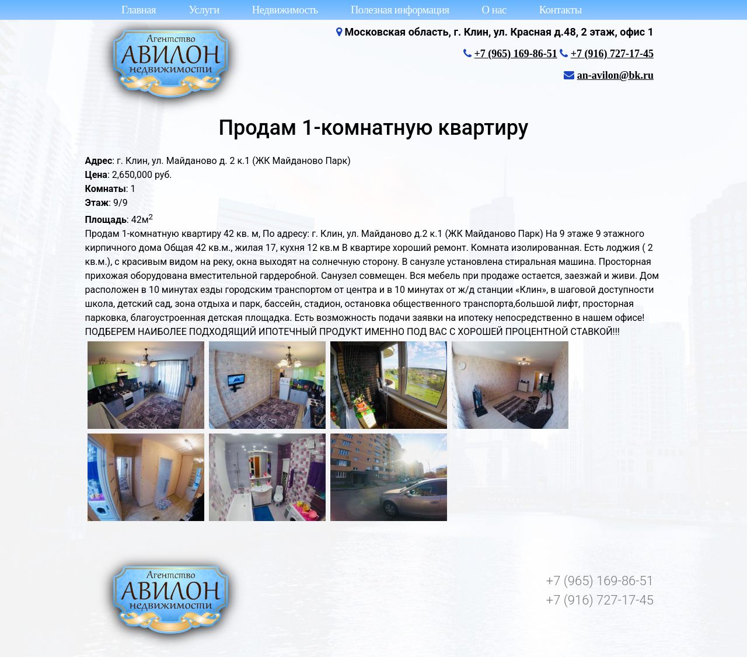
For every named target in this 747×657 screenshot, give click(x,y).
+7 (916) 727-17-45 (612, 53)
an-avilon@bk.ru (615, 75)
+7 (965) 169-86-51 (515, 53)
